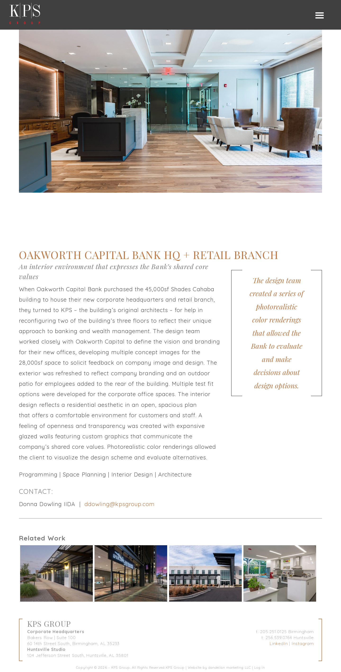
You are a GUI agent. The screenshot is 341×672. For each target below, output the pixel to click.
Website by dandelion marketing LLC (219, 667)
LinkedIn (278, 643)
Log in (259, 667)
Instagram (303, 643)
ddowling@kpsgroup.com (120, 504)
